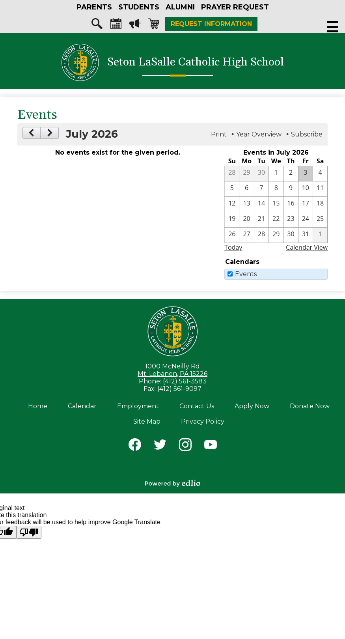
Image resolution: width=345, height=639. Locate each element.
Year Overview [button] (259, 134)
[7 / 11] (320, 189)
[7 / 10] (305, 189)
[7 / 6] (246, 189)
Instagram (185, 446)
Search (97, 25)
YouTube (210, 446)
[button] (94, 7)
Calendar (115, 25)
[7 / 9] (290, 189)
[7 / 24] (305, 220)
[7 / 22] (276, 220)
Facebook (134, 446)
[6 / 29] (246, 173)
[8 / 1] (320, 235)
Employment (138, 406)
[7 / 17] (305, 204)
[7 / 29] (276, 235)
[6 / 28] (232, 173)
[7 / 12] (232, 204)
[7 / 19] (232, 220)
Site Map (146, 421)
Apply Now (252, 406)
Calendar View (307, 247)
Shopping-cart (153, 25)
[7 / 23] (290, 220)
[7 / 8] (276, 189)
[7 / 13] (246, 204)
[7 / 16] (290, 204)
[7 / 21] (261, 220)
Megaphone (134, 25)
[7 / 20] (246, 220)
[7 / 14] (261, 204)
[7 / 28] (261, 235)
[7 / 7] (261, 189)
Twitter (160, 446)
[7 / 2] (290, 173)
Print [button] (219, 134)
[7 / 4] (320, 173)
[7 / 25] (320, 220)
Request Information (211, 24)
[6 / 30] (261, 173)
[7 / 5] (232, 189)
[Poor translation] (28, 532)
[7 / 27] (246, 235)
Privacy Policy (202, 421)
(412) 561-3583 (185, 381)
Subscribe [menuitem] (307, 134)
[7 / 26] (232, 235)
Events (246, 274)
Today (233, 247)
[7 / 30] (290, 235)
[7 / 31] (305, 235)
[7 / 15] (276, 204)
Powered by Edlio (172, 483)
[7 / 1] (276, 173)
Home (37, 406)
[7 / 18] (320, 204)
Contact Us (196, 406)
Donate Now (310, 406)
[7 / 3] (305, 173)
